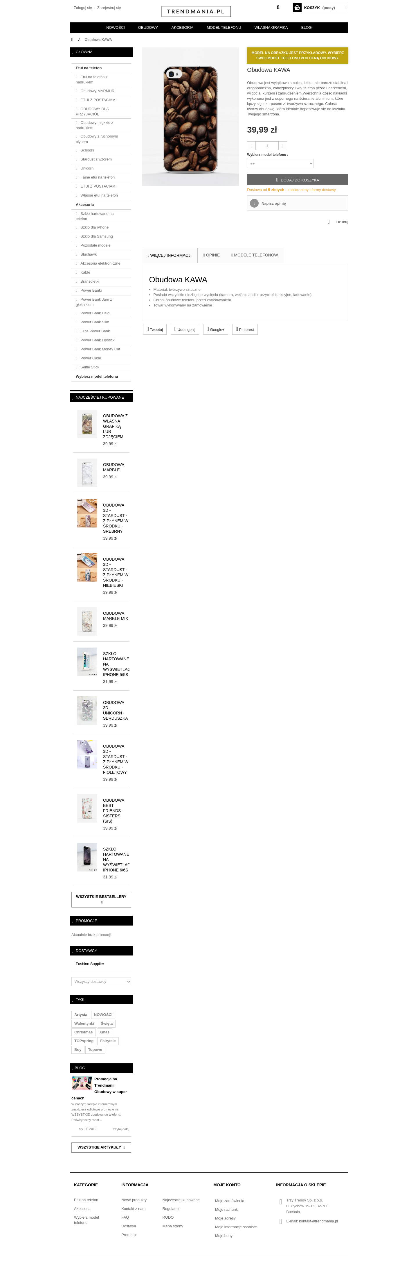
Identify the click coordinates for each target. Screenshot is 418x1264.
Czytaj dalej (121, 1129)
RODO (168, 1217)
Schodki (87, 150)
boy (78, 1049)
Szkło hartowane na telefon (95, 216)
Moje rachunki (227, 1209)
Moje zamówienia (229, 1201)
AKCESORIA (182, 27)
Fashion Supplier (90, 964)
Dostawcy (86, 951)
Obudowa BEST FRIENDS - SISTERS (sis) (113, 810)
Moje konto (227, 1185)
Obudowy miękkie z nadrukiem (94, 125)
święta (107, 1023)
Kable (85, 272)
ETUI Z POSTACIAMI (98, 100)
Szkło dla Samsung (96, 236)
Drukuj (342, 222)
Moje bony (224, 1235)
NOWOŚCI (115, 27)
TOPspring (83, 1041)
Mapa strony (172, 1226)
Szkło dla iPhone (94, 227)
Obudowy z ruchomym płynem (97, 139)
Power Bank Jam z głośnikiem (94, 302)
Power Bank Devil (95, 313)
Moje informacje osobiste (236, 1227)
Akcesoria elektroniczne (100, 263)
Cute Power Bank (95, 331)
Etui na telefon (89, 68)
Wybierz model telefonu (97, 376)
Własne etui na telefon (99, 195)
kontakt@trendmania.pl (318, 1221)
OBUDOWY (148, 27)
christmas (83, 1032)
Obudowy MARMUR (97, 91)
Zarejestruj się (108, 8)
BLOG (306, 27)
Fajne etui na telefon (97, 177)
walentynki (84, 1023)
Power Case (90, 358)
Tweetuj (155, 329)
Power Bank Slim (94, 322)
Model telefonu (224, 27)
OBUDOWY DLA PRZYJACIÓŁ (92, 111)
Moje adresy (225, 1218)
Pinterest (245, 329)
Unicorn (86, 168)
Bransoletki (89, 281)
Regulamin (171, 1208)
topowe (95, 1049)
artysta (80, 1014)
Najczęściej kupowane (100, 397)
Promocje (86, 921)
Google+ (215, 329)
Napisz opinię (273, 203)
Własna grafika (271, 27)
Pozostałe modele (95, 245)
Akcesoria (85, 204)
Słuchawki (89, 254)
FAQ (125, 1217)
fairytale (108, 1041)
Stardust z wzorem (96, 159)
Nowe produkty (134, 1200)
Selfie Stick (89, 367)
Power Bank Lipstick (97, 340)
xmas (105, 1032)
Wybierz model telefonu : (268, 155)
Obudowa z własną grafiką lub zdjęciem (115, 426)
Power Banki (91, 290)
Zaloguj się (82, 8)
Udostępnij (184, 329)
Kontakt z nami (133, 1208)
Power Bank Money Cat (100, 349)
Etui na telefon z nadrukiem (92, 79)
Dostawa (128, 1226)
